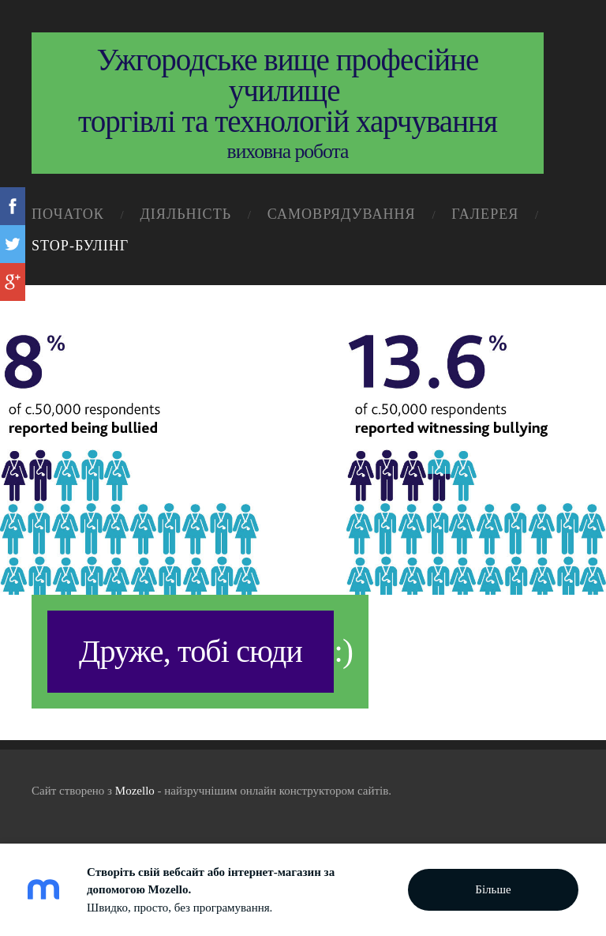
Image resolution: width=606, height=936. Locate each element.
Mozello (135, 790)
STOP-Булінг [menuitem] (80, 246)
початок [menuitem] (68, 214)
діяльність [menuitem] (185, 214)
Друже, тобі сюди (190, 651)
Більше (493, 889)
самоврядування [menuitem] (341, 214)
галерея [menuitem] (484, 214)
